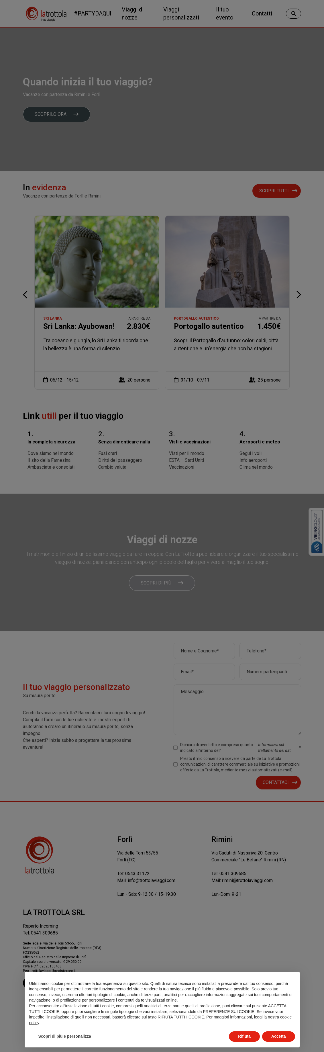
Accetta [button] (278, 1036)
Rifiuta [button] (244, 1036)
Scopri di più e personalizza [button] (64, 1036)
